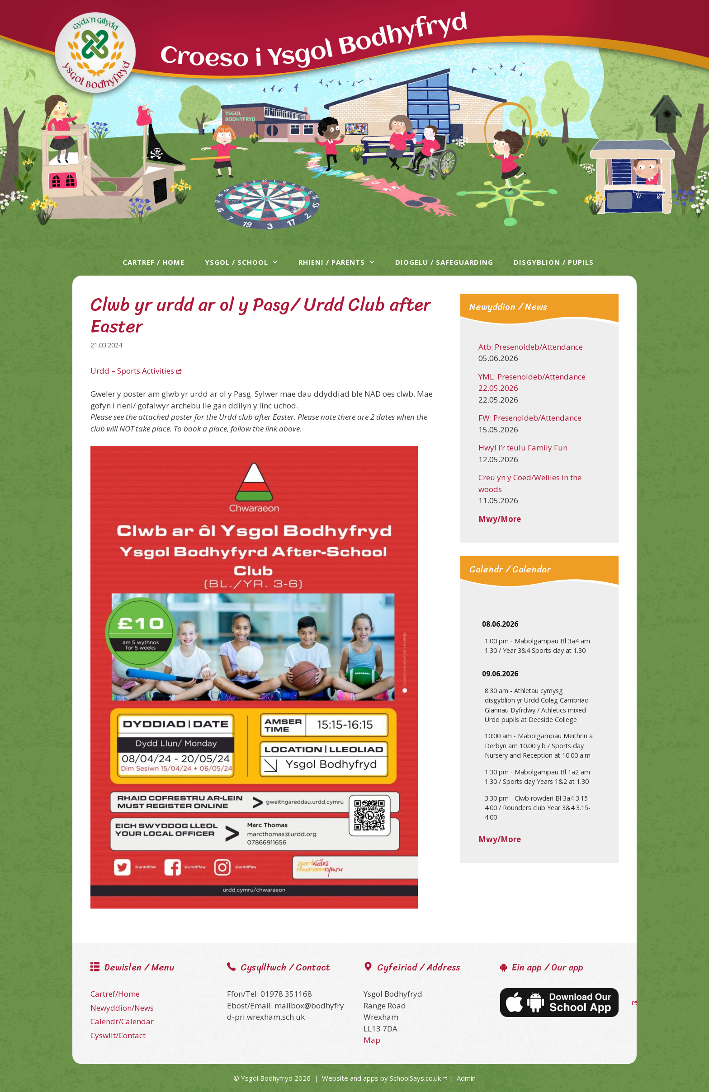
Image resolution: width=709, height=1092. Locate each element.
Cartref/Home (115, 994)
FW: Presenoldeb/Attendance (529, 417)
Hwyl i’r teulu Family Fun (522, 447)
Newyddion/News (122, 1008)
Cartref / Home (153, 262)
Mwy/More (499, 519)
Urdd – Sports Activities (132, 371)
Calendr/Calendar (122, 1021)
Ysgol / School (246, 262)
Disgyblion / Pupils (554, 262)
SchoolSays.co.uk (415, 1078)
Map (372, 1040)
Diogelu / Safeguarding (444, 262)
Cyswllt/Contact (118, 1035)
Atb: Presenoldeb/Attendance (530, 347)
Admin (466, 1078)
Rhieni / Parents (341, 262)
